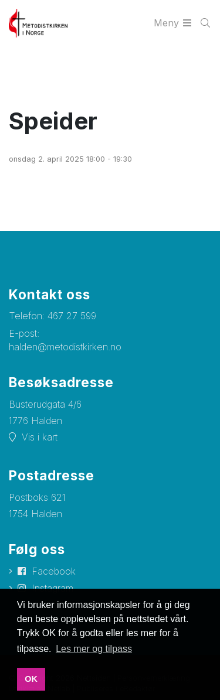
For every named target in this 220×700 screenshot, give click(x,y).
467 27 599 (72, 316)
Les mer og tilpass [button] (94, 649)
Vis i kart (39, 437)
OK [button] (31, 679)
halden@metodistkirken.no (65, 347)
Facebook (54, 571)
